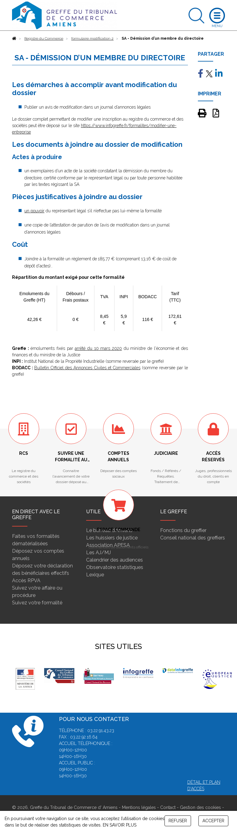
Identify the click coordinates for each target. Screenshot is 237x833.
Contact (168, 807)
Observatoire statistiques (114, 567)
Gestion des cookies (200, 807)
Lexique (95, 575)
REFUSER (177, 820)
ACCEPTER (213, 820)
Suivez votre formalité (37, 603)
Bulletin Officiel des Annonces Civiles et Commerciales (87, 367)
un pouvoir (34, 210)
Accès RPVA (26, 580)
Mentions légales (139, 807)
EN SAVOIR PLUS (119, 825)
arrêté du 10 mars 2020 (98, 348)
